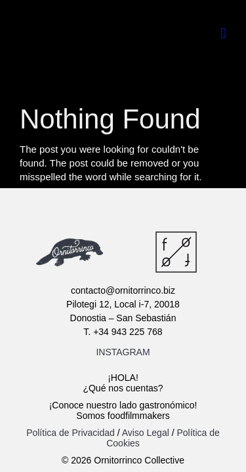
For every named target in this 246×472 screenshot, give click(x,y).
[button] (223, 33)
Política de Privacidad (71, 432)
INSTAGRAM (123, 352)
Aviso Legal (145, 432)
